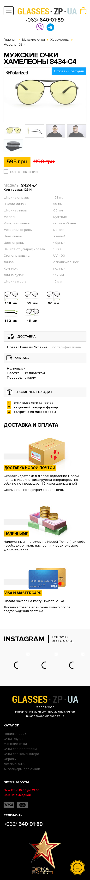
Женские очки (15, 744)
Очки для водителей (20, 749)
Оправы (10, 759)
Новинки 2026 (15, 734)
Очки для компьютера (21, 754)
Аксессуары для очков (22, 769)
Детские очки (14, 764)
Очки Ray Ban (14, 739)
